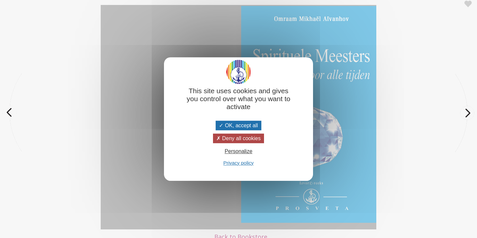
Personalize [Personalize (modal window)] (238, 151)
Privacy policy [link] (238, 163)
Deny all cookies (238, 138)
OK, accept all (238, 125)
